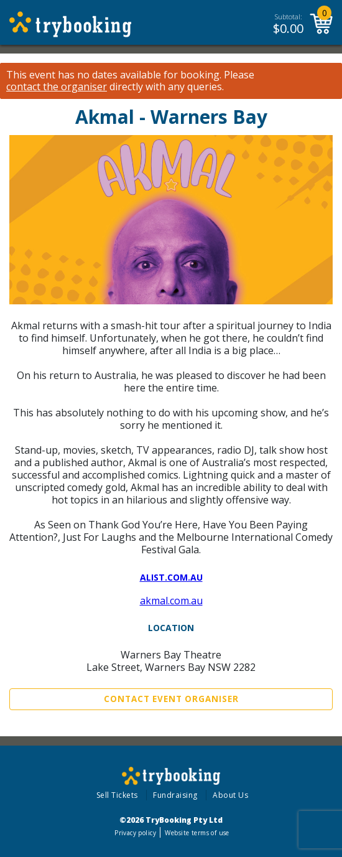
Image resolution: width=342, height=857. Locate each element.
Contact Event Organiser (171, 699)
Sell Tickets (117, 795)
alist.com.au (171, 577)
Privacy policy (135, 832)
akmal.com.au (171, 600)
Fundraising (175, 795)
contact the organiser (56, 87)
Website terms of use (197, 832)
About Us (230, 795)
